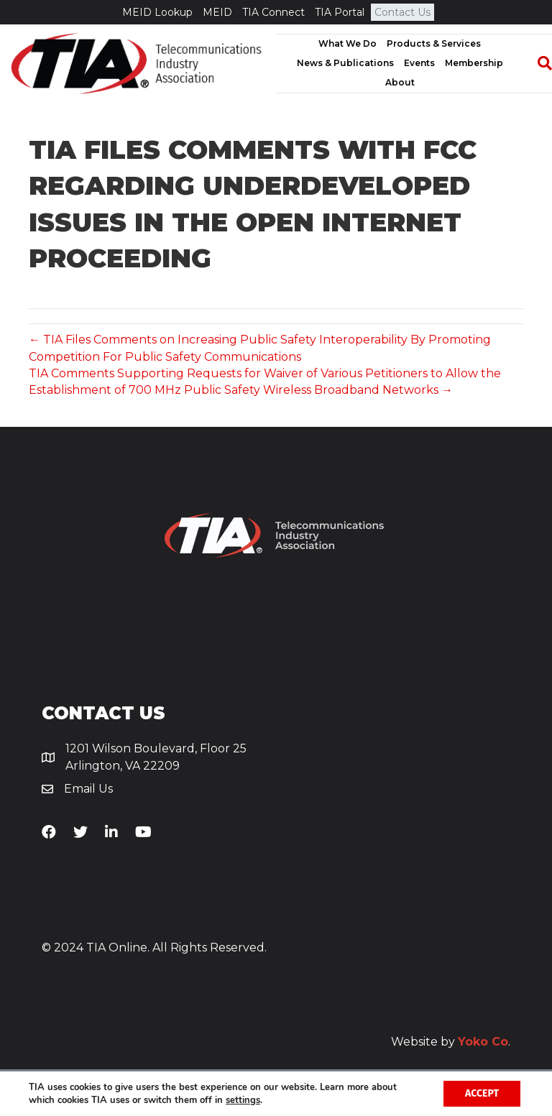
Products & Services (434, 43)
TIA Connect (273, 12)
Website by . (450, 1041)
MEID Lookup (157, 12)
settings (243, 1100)
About (400, 82)
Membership (474, 62)
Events (419, 62)
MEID (217, 12)
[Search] (537, 63)
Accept (482, 1093)
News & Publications (345, 62)
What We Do (347, 43)
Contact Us (402, 12)
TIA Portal (339, 12)
